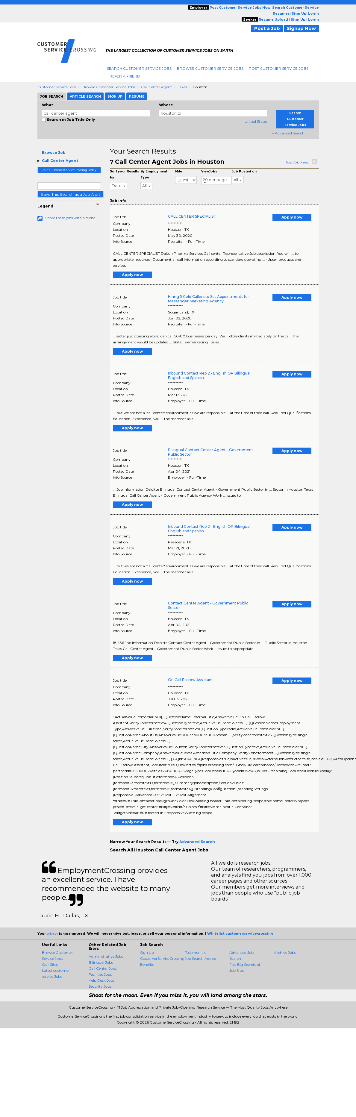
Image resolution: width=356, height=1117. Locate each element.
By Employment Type (153, 174)
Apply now (291, 217)
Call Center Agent (156, 87)
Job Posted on (244, 171)
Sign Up (147, 952)
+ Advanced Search (288, 133)
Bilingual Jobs (101, 962)
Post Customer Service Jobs (278, 68)
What (47, 105)
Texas (182, 87)
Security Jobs (100, 986)
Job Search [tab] (51, 96)
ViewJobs (209, 171)
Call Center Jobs (102, 968)
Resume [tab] (137, 96)
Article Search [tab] (85, 96)
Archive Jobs (285, 952)
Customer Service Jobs (56, 87)
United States (256, 121)
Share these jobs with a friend (70, 218)
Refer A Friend (125, 76)
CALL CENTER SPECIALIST (192, 216)
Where (166, 105)
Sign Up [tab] (114, 96)
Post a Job (267, 28)
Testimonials (195, 952)
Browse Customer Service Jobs (210, 68)
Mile (178, 171)
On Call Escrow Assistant (190, 680)
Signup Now (301, 28)
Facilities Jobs (100, 974)
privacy (52, 933)
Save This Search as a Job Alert (70, 194)
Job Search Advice (200, 958)
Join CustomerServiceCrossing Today (69, 170)
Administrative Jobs (106, 956)
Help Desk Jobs (101, 980)
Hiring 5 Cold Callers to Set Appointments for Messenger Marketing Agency (208, 298)
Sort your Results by (124, 174)
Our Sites (50, 964)
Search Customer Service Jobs (139, 68)
